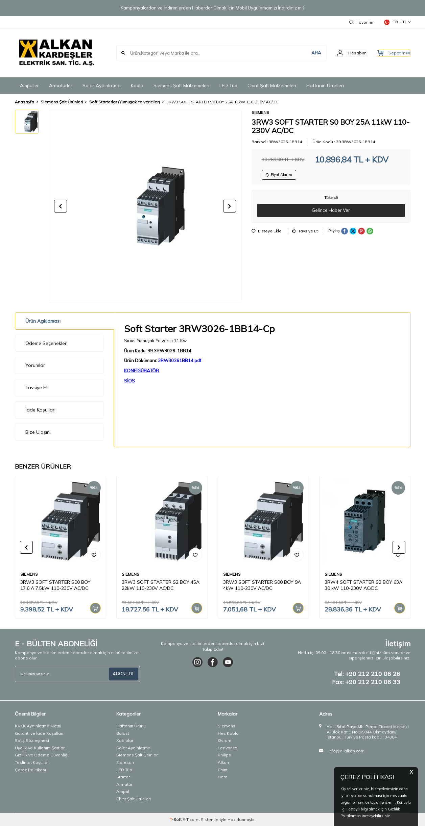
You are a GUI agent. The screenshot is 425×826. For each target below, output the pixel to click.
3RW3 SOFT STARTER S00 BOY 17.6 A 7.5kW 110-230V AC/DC (55, 585)
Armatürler (60, 85)
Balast (122, 733)
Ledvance (227, 747)
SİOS (129, 380)
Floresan (125, 762)
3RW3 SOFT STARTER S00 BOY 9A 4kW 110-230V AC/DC (262, 585)
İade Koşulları (40, 410)
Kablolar (124, 740)
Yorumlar (35, 365)
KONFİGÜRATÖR (141, 370)
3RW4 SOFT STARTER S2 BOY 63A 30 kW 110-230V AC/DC (363, 585)
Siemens (226, 725)
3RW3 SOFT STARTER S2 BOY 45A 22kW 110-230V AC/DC (160, 585)
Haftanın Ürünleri (325, 85)
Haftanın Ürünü (131, 725)
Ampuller (29, 85)
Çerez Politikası (30, 769)
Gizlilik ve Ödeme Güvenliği (41, 754)
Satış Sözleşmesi (32, 740)
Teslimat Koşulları (32, 762)
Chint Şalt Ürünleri (133, 798)
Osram (224, 740)
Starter (123, 776)
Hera (223, 776)
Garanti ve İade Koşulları (39, 733)
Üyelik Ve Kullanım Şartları (40, 747)
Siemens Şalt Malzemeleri (181, 85)
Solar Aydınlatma (101, 85)
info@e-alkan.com (346, 750)
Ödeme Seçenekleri (46, 343)
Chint (223, 769)
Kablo (137, 85)
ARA (303, 53)
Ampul (122, 791)
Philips (224, 754)
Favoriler (361, 22)
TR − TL (397, 22)
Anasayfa (24, 101)
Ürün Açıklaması (43, 321)
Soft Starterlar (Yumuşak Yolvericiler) (124, 101)
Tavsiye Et (305, 234)
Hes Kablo (228, 733)
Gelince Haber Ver (331, 213)
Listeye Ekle (267, 234)
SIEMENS (260, 112)
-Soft (176, 819)
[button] (60, 206)
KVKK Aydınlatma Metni (38, 725)
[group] (145, 206)
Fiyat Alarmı (281, 175)
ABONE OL (123, 674)
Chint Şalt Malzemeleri (271, 85)
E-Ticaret (191, 819)
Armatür (124, 784)
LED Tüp (228, 85)
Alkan (223, 762)
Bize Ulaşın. (38, 432)
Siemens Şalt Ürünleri (62, 101)
